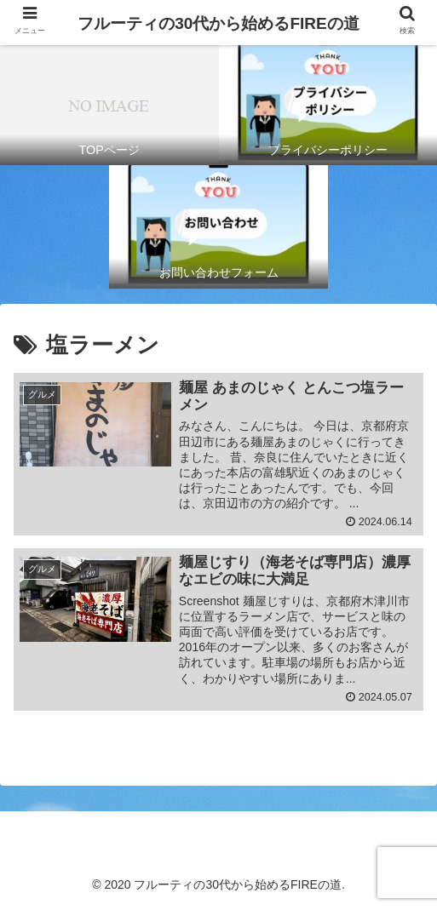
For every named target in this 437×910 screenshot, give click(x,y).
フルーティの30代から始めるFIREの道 (218, 23)
